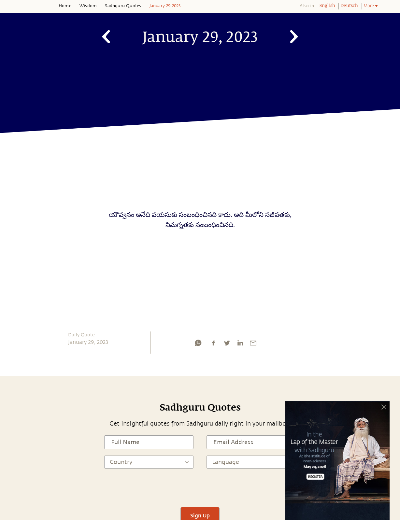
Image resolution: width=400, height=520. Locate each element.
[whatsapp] (198, 344)
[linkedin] (240, 344)
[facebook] (213, 344)
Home (65, 6)
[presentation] (200, 487)
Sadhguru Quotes (123, 6)
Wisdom (88, 6)
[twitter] (226, 344)
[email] (253, 344)
